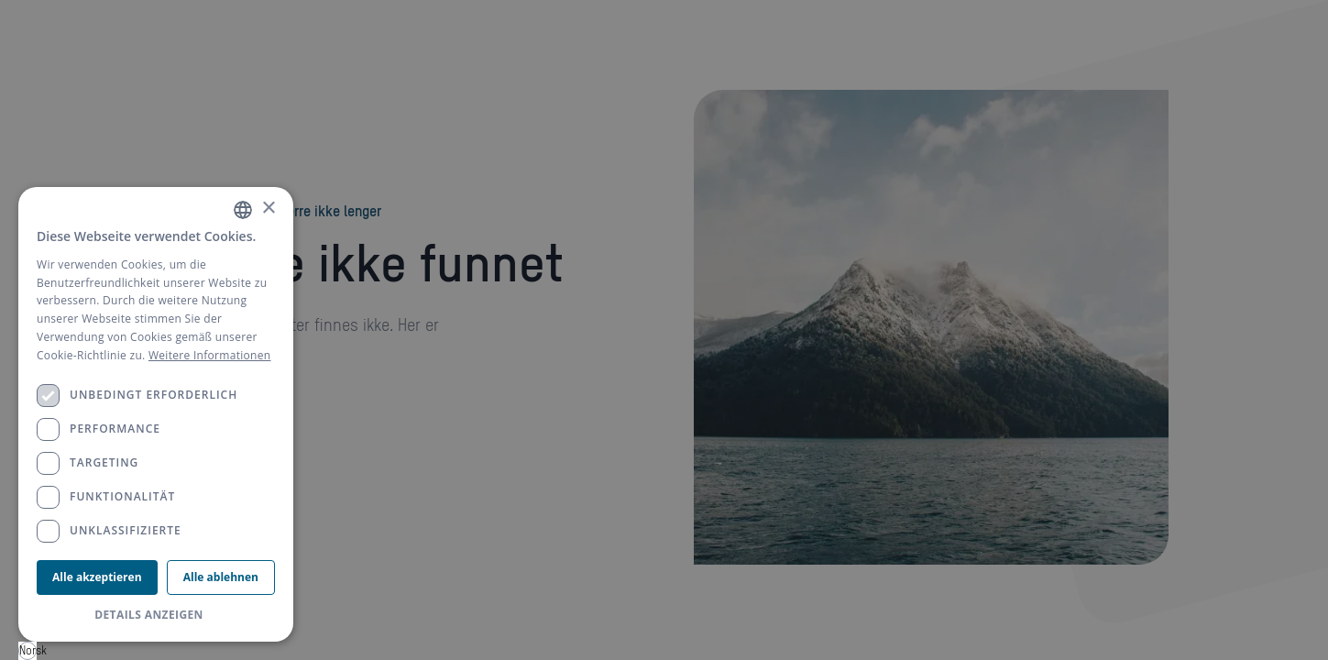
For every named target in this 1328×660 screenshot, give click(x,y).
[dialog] (155, 414)
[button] (156, 615)
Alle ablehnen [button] (220, 577)
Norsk (28, 650)
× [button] (268, 208)
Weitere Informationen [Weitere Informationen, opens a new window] (209, 355)
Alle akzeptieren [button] (96, 577)
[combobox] (27, 651)
